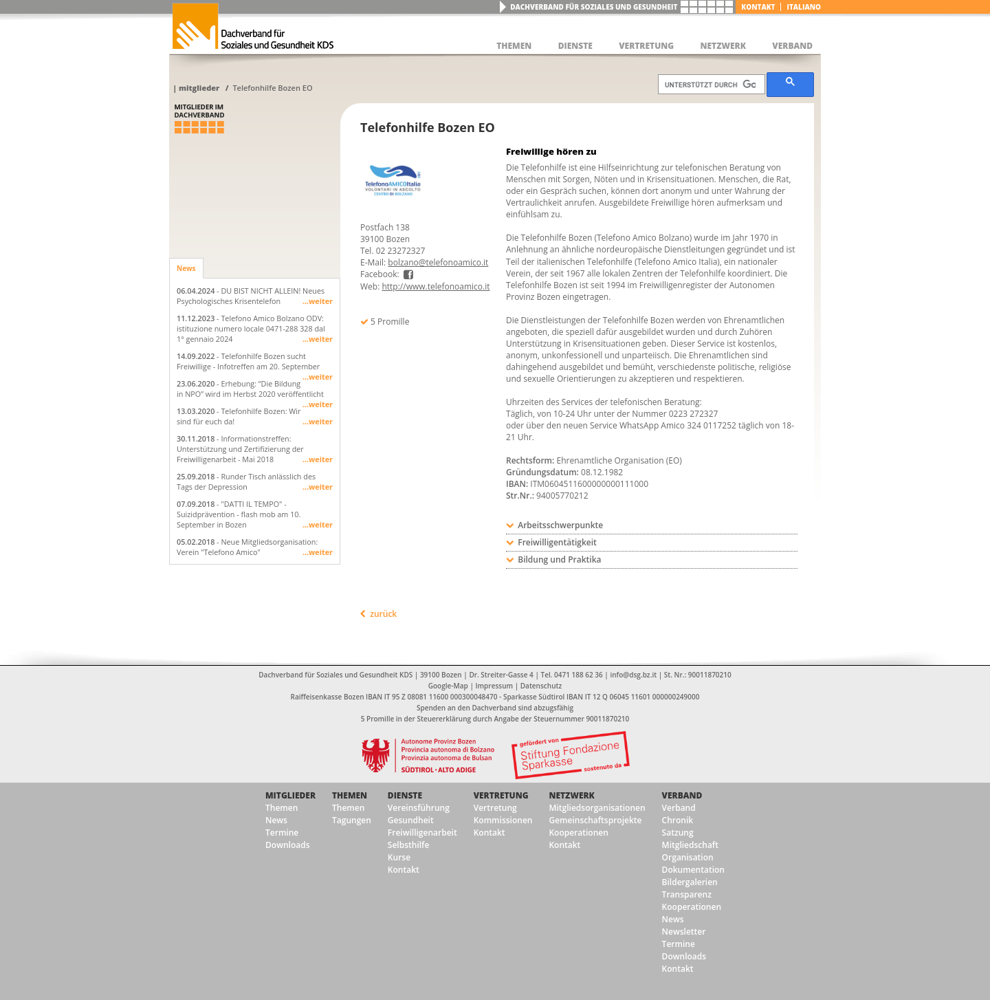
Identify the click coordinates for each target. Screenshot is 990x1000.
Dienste (405, 795)
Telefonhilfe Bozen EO (272, 88)
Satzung (678, 832)
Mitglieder (199, 88)
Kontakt (758, 7)
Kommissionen (503, 820)
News (186, 268)
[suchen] (710, 84)
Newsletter (684, 931)
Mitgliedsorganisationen (597, 808)
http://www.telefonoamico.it (436, 286)
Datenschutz (541, 686)
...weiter (317, 301)
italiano (803, 7)
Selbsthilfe (409, 845)
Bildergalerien (690, 882)
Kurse (399, 857)
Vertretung (501, 795)
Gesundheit (411, 820)
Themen (281, 808)
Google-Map (448, 686)
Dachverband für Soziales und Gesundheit (593, 7)
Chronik (678, 820)
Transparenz (687, 894)
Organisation (688, 857)
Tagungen (351, 820)
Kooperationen (578, 832)
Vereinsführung (419, 808)
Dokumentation (693, 870)
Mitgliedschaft (690, 845)
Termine (281, 832)
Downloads (287, 845)
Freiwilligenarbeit (422, 832)
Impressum (495, 686)
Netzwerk (571, 795)
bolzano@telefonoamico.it (438, 262)
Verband (682, 795)
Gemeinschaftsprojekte (595, 820)
